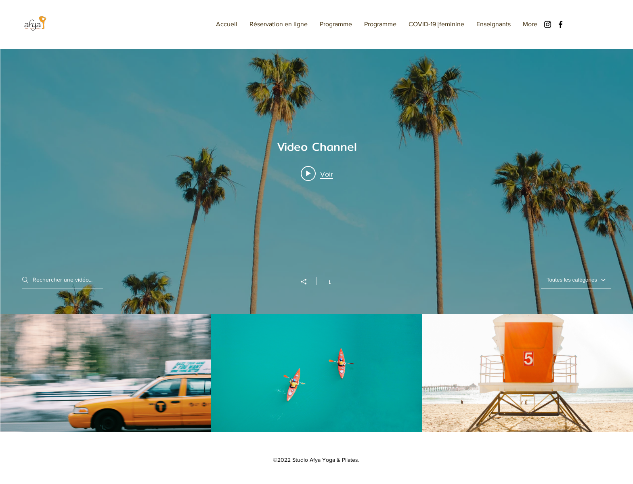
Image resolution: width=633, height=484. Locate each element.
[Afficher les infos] (325, 281)
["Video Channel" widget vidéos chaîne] (316, 240)
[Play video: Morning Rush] (317, 174)
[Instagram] (547, 24)
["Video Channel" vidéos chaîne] (316, 373)
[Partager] (307, 282)
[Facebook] (560, 24)
